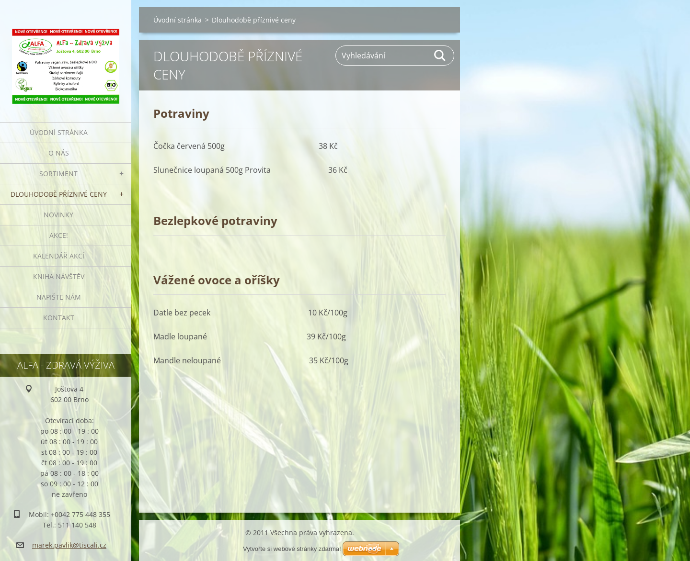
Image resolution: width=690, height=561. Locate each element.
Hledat (440, 55)
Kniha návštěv (58, 276)
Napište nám (58, 297)
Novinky (58, 214)
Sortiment (58, 173)
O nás (58, 152)
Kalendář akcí (58, 255)
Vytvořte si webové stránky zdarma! (292, 548)
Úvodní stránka (59, 132)
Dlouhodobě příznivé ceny (59, 194)
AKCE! (58, 235)
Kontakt (58, 317)
